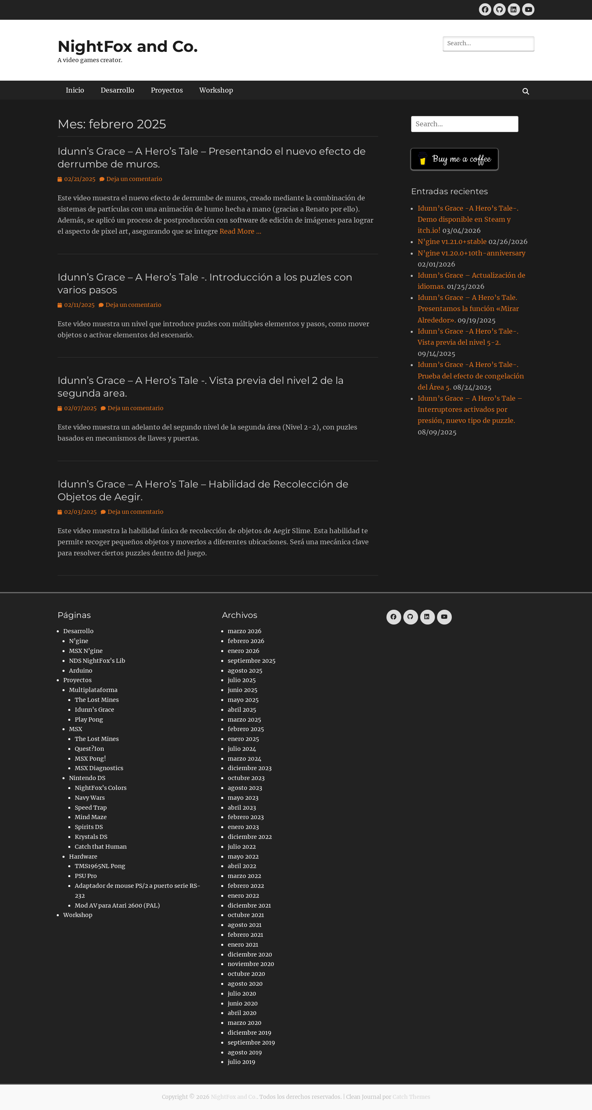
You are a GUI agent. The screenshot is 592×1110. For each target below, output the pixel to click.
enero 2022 (243, 895)
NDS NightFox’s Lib (97, 660)
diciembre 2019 (249, 1032)
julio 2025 (242, 680)
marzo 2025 (244, 719)
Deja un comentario (134, 179)
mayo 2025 (243, 700)
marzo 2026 (244, 631)
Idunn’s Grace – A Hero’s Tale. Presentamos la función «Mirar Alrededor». (468, 308)
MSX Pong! (90, 758)
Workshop (216, 90)
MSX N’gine (86, 651)
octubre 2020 (246, 974)
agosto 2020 (245, 983)
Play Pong (89, 719)
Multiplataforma (93, 690)
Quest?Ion (89, 748)
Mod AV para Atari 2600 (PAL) (117, 905)
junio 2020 (243, 1003)
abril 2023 (242, 807)
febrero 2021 (245, 934)
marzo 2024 (244, 758)
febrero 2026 (246, 641)
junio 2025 (242, 690)
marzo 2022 (244, 876)
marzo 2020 (244, 1022)
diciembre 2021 (249, 905)
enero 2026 (243, 651)
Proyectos (167, 90)
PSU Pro (86, 876)
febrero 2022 (246, 885)
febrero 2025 (246, 729)
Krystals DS (91, 837)
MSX (75, 729)
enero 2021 (243, 944)
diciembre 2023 (250, 768)
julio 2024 (242, 748)
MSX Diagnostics (99, 768)
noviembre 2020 (251, 964)
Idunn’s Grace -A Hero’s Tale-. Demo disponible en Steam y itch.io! (468, 219)
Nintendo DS (87, 778)
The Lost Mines (97, 700)
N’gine (78, 641)
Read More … (240, 231)
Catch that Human (101, 846)
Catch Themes (411, 1097)
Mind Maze (91, 817)
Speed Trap (91, 807)
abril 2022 (242, 866)
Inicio (75, 90)
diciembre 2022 (250, 837)
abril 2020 (242, 1013)
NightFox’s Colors (101, 788)
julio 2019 (241, 1062)
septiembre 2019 (251, 1042)
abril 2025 (242, 709)
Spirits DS (89, 827)
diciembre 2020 (250, 954)
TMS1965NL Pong (100, 866)
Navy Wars (90, 797)
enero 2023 (243, 827)
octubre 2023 (246, 778)
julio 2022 (242, 846)
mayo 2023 (243, 797)
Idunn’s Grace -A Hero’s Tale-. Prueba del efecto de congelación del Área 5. (471, 375)
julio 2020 (242, 993)
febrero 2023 (246, 817)
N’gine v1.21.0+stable (452, 241)
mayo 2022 (243, 856)
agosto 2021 (244, 925)
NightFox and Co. (128, 46)
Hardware (83, 856)
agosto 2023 (245, 788)
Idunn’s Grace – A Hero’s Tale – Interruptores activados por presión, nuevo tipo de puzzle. (470, 409)
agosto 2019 (245, 1052)
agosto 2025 (245, 670)
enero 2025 (243, 739)
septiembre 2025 (251, 660)
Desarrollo (117, 90)
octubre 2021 (246, 915)
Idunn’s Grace (94, 709)
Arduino (80, 670)
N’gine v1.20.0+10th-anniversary (471, 253)
